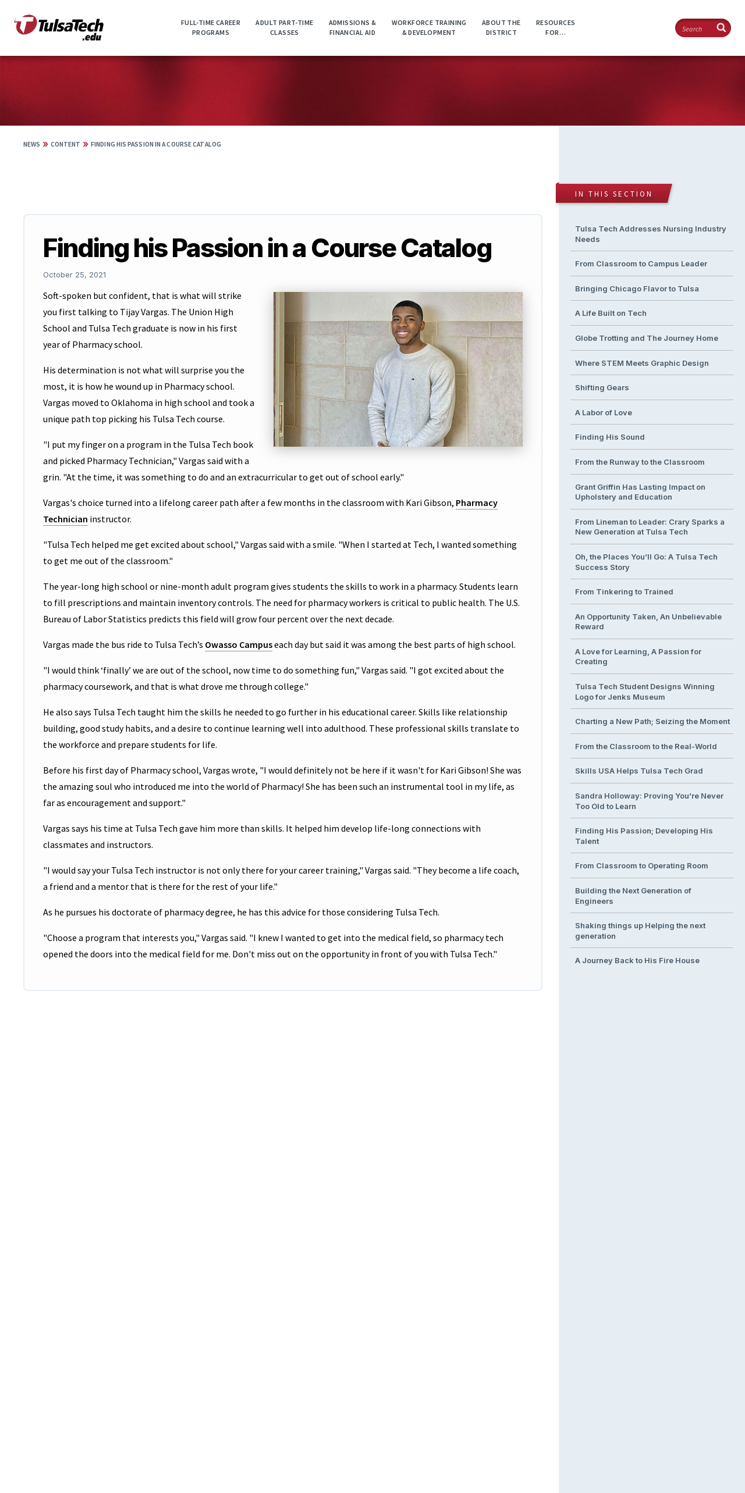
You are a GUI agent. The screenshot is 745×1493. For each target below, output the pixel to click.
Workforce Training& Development (429, 27)
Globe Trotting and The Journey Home (646, 338)
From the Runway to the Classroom (640, 461)
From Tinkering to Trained (624, 591)
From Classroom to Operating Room (641, 865)
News (31, 144)
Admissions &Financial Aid (353, 27)
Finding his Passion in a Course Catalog (156, 144)
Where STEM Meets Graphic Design (642, 363)
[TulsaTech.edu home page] (59, 37)
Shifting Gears (602, 387)
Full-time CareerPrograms (210, 27)
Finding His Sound (610, 436)
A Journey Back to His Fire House (637, 960)
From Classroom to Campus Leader (641, 263)
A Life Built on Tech (611, 313)
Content (65, 144)
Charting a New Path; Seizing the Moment (652, 721)
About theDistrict (501, 27)
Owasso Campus (238, 644)
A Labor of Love (603, 412)
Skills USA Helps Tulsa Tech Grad (639, 770)
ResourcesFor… (556, 27)
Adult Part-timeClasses (284, 27)
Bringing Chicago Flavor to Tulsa (637, 288)
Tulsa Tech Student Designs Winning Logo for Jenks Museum (645, 691)
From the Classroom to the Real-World (646, 746)
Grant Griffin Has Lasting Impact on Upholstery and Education (640, 492)
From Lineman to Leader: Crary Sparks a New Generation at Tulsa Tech (650, 527)
